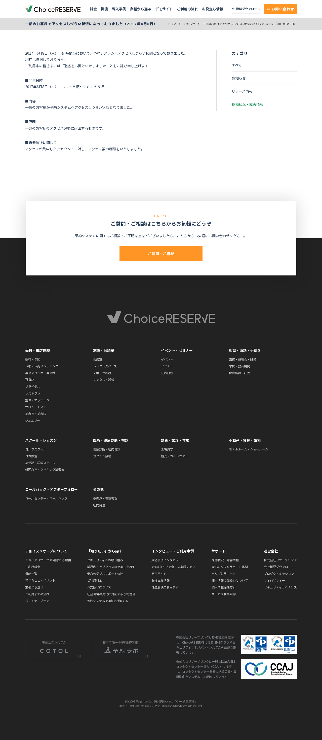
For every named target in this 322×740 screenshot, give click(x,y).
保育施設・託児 (239, 373)
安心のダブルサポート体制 (105, 573)
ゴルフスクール (35, 449)
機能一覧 (31, 573)
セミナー (167, 366)
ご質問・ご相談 (161, 253)
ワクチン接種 (102, 456)
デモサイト (164, 8)
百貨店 (29, 379)
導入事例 (119, 8)
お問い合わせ (280, 8)
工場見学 (167, 449)
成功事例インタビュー (166, 560)
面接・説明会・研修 (242, 359)
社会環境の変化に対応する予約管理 (111, 594)
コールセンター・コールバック (46, 498)
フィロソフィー (274, 580)
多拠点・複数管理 (105, 498)
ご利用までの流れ (37, 594)
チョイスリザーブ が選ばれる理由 (48, 560)
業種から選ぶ (140, 8)
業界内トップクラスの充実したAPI (110, 567)
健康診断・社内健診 (106, 449)
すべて (237, 64)
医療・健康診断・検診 (110, 440)
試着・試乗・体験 (175, 440)
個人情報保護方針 (224, 587)
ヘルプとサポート (224, 573)
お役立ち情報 (212, 8)
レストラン (32, 393)
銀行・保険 (32, 359)
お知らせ (189, 24)
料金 (93, 8)
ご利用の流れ (187, 8)
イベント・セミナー (177, 350)
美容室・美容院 (35, 413)
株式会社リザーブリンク (280, 560)
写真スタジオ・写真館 (40, 373)
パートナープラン (37, 600)
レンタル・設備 (103, 379)
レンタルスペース (105, 366)
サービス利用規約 (224, 594)
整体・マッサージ (37, 400)
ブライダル (32, 386)
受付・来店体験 (37, 350)
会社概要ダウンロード (279, 567)
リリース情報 (242, 91)
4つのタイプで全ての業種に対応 (173, 567)
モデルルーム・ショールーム (248, 449)
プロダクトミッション (279, 573)
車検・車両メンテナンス (41, 366)
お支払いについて (99, 587)
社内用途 (99, 505)
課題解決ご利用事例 (165, 587)
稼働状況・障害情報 (247, 104)
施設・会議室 (103, 350)
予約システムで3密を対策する (107, 600)
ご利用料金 (32, 567)
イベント (167, 359)
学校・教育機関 (239, 366)
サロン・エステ (35, 407)
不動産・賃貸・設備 (245, 440)
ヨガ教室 (31, 456)
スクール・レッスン (41, 440)
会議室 (97, 359)
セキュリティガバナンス (280, 587)
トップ (172, 24)
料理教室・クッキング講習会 (44, 469)
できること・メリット (40, 580)
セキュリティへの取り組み (105, 560)
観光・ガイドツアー (174, 456)
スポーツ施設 (102, 373)
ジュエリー (32, 420)
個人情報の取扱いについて (230, 580)
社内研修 (167, 373)
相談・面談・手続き (245, 350)
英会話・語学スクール (40, 463)
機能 (104, 8)
